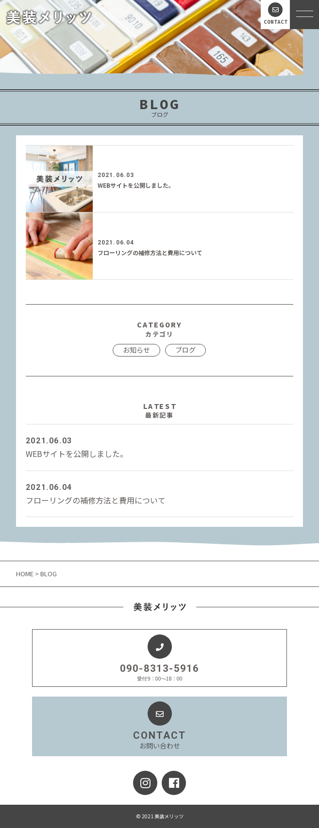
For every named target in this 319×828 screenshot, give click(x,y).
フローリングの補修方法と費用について (150, 252)
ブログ (185, 350)
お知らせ (136, 350)
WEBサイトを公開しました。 (136, 185)
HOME (25, 573)
